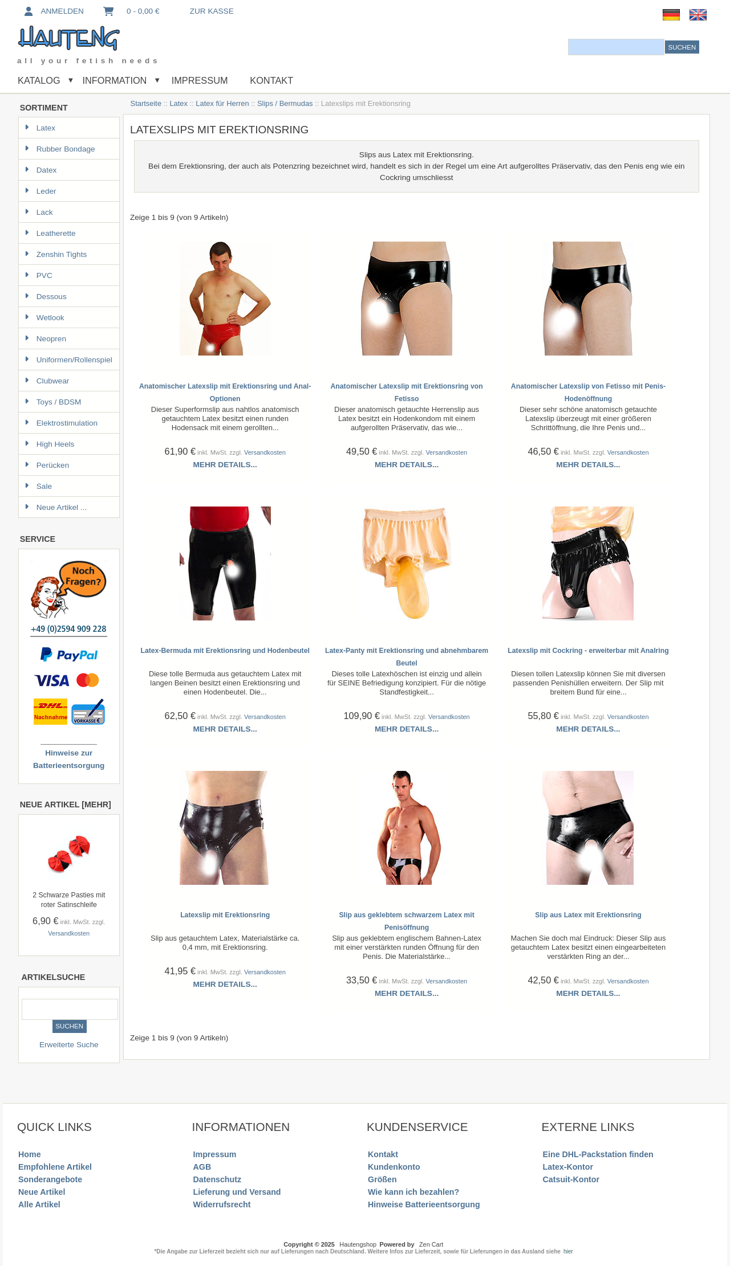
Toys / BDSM (53, 402)
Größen (382, 1179)
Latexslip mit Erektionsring (225, 915)
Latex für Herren (222, 103)
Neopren (45, 338)
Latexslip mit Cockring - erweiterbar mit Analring (588, 651)
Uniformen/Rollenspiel (68, 360)
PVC (38, 275)
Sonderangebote (50, 1179)
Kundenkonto (394, 1166)
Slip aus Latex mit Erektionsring (588, 915)
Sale (38, 486)
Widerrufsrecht (222, 1204)
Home (29, 1154)
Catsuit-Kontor (571, 1179)
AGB (202, 1166)
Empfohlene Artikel (55, 1166)
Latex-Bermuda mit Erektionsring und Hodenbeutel (224, 651)
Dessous (46, 296)
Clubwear (47, 381)
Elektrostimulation (61, 423)
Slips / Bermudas (285, 103)
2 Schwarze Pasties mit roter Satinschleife (69, 900)
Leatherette (50, 233)
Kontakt (271, 80)
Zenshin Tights (56, 254)
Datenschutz (217, 1179)
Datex (41, 170)
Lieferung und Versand (237, 1191)
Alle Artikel (39, 1204)
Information (114, 80)
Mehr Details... (225, 464)
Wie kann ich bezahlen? (413, 1191)
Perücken (47, 465)
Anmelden (53, 11)
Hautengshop (357, 1244)
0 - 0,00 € (131, 11)
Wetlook (44, 317)
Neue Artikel (41, 1191)
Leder (40, 191)
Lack (39, 212)
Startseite (146, 103)
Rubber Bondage (60, 149)
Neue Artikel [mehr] (65, 804)
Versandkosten (69, 933)
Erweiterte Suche (69, 1044)
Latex (178, 103)
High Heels (50, 444)
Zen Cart (431, 1244)
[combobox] (616, 47)
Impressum (198, 80)
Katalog (39, 80)
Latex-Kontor (568, 1166)
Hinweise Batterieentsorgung (424, 1204)
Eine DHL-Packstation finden (598, 1154)
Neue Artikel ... (56, 507)
